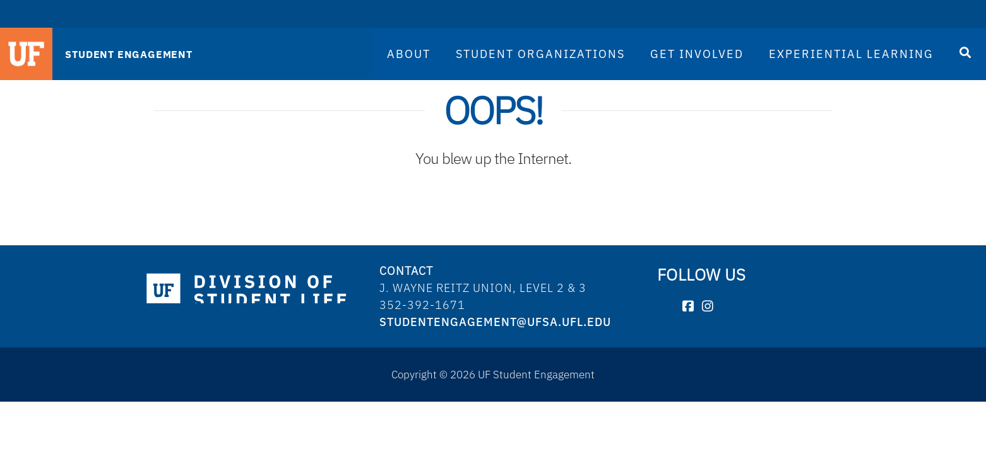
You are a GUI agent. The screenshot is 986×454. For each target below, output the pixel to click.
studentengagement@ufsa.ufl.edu (495, 322)
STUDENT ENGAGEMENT (128, 54)
